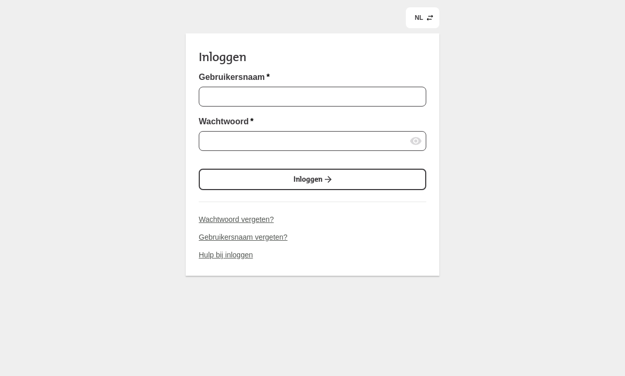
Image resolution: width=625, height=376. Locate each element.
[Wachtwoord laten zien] (415, 141)
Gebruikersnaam (234, 77)
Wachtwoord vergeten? (236, 219)
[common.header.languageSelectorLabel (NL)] (422, 17)
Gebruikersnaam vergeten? (243, 237)
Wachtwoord (226, 122)
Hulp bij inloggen (226, 255)
